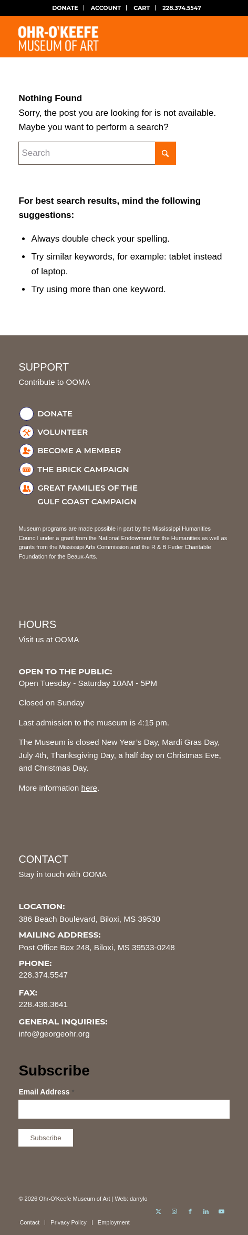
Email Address (46, 1092)
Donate (55, 414)
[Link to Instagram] (174, 1211)
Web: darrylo (131, 1199)
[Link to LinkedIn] (206, 1211)
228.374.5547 (181, 8)
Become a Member (79, 450)
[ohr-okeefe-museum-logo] (102, 36)
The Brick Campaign (83, 469)
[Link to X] (159, 1211)
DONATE (65, 8)
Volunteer (62, 432)
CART (141, 8)
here (89, 787)
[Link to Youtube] (222, 1211)
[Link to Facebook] (190, 1211)
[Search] (97, 153)
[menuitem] (65, 8)
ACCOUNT (106, 8)
